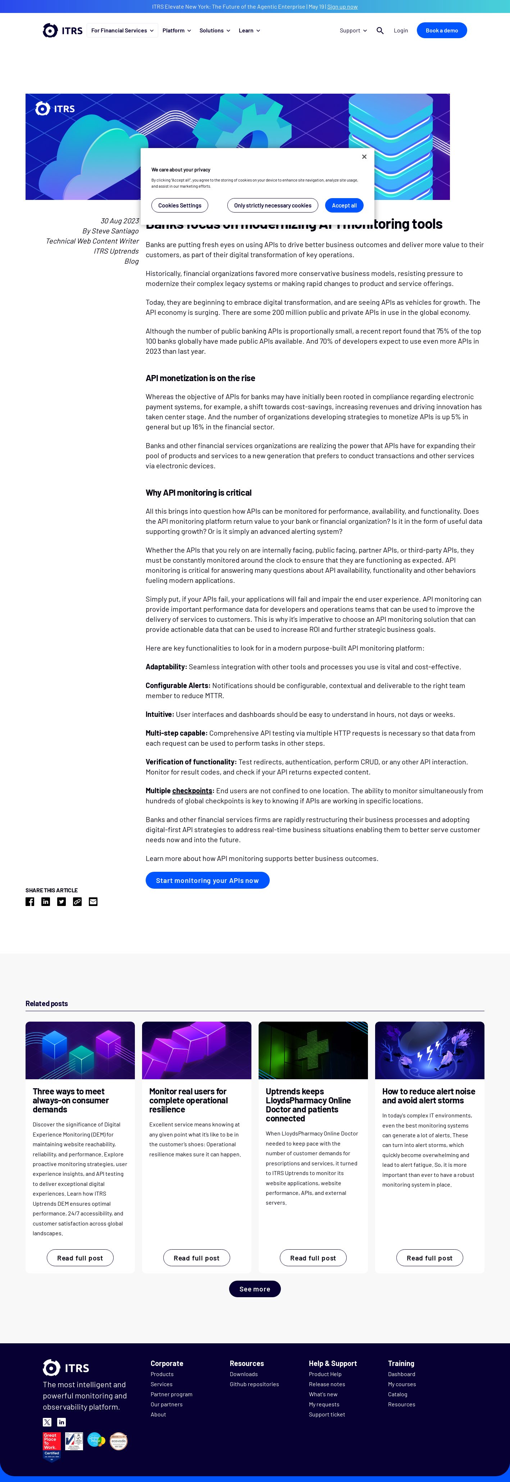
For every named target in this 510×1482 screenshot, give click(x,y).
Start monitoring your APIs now (207, 880)
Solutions (215, 30)
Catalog (397, 1394)
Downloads (244, 1373)
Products (162, 1373)
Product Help (325, 1373)
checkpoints (192, 790)
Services (162, 1383)
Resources (401, 1404)
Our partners (167, 1404)
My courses (402, 1383)
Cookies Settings (179, 205)
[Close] (364, 157)
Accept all (344, 205)
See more (255, 1289)
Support (353, 30)
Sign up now (342, 6)
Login (401, 30)
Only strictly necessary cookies (272, 205)
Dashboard (401, 1373)
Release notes (327, 1383)
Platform (177, 30)
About (158, 1414)
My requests (324, 1404)
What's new (323, 1394)
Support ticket (327, 1414)
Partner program (171, 1394)
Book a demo (442, 30)
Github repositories (254, 1383)
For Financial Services (122, 30)
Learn (249, 30)
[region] (257, 186)
